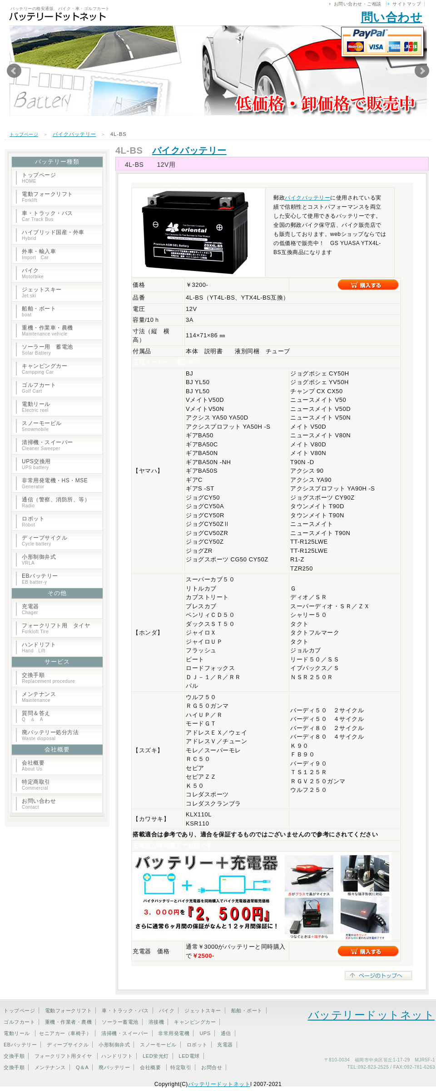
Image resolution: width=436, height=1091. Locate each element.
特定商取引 (36, 785)
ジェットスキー (42, 292)
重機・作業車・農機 (47, 330)
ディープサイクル (44, 540)
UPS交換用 (36, 464)
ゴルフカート (39, 388)
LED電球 (189, 1056)
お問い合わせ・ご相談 (358, 3)
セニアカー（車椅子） (65, 1033)
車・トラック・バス (47, 216)
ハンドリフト (39, 647)
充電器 (30, 609)
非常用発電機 (173, 1033)
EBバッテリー (40, 579)
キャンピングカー (44, 369)
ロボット (33, 521)
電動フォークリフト (47, 197)
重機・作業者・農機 (68, 1022)
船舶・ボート (39, 311)
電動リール (36, 407)
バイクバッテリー (74, 134)
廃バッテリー (114, 1067)
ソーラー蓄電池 (120, 1022)
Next (422, 71)
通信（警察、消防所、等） (56, 502)
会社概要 (33, 765)
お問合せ (211, 1067)
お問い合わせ (39, 804)
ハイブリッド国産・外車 (53, 235)
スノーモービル (42, 426)
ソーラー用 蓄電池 (47, 349)
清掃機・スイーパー (47, 445)
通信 (226, 1033)
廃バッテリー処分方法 (50, 735)
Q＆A (82, 1067)
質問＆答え (36, 716)
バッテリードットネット (371, 1015)
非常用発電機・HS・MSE (55, 483)
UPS (204, 1033)
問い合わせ (392, 17)
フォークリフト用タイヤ (63, 1056)
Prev (14, 71)
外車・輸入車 (39, 254)
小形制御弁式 (39, 560)
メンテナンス (39, 697)
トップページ (24, 134)
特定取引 (180, 1067)
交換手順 (48, 678)
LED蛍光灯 (155, 1056)
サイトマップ (406, 3)
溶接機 (156, 1022)
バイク (33, 273)
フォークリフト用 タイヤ (56, 628)
